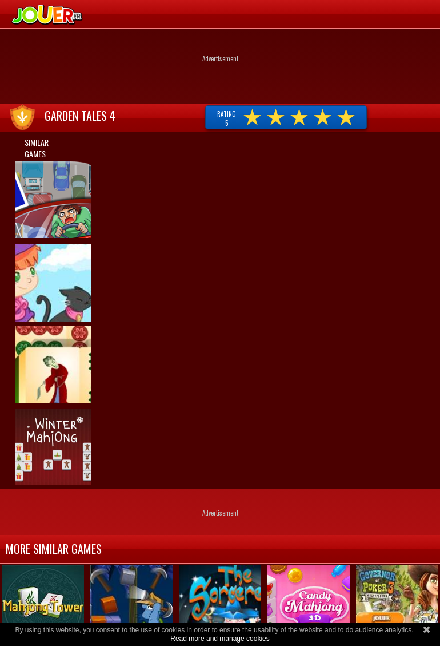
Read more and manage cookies (219, 639)
